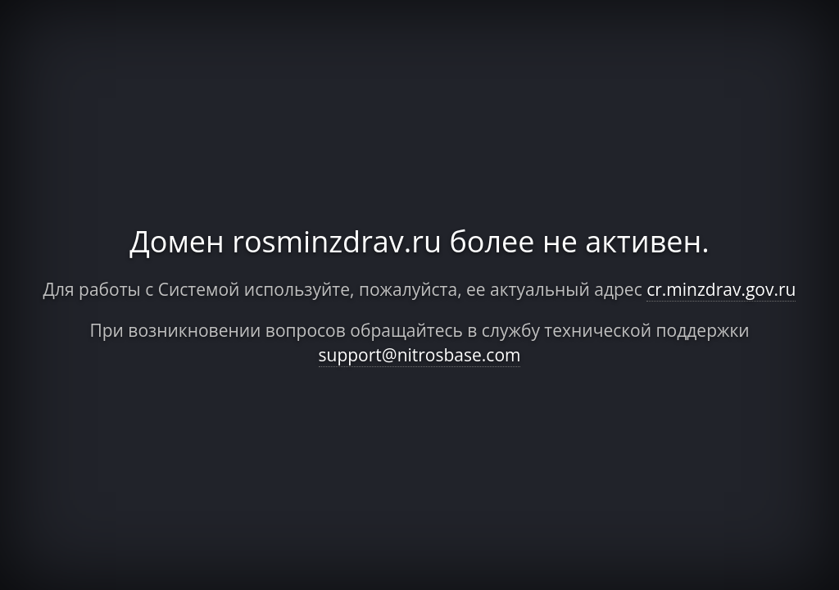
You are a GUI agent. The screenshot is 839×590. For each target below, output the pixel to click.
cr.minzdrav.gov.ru (721, 289)
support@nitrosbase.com (420, 354)
